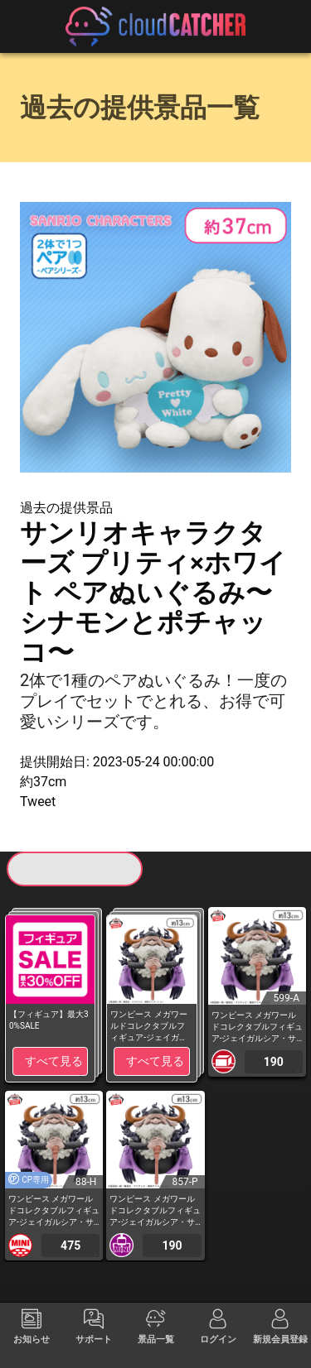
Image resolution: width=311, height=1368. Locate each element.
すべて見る (54, 1061)
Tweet (38, 801)
